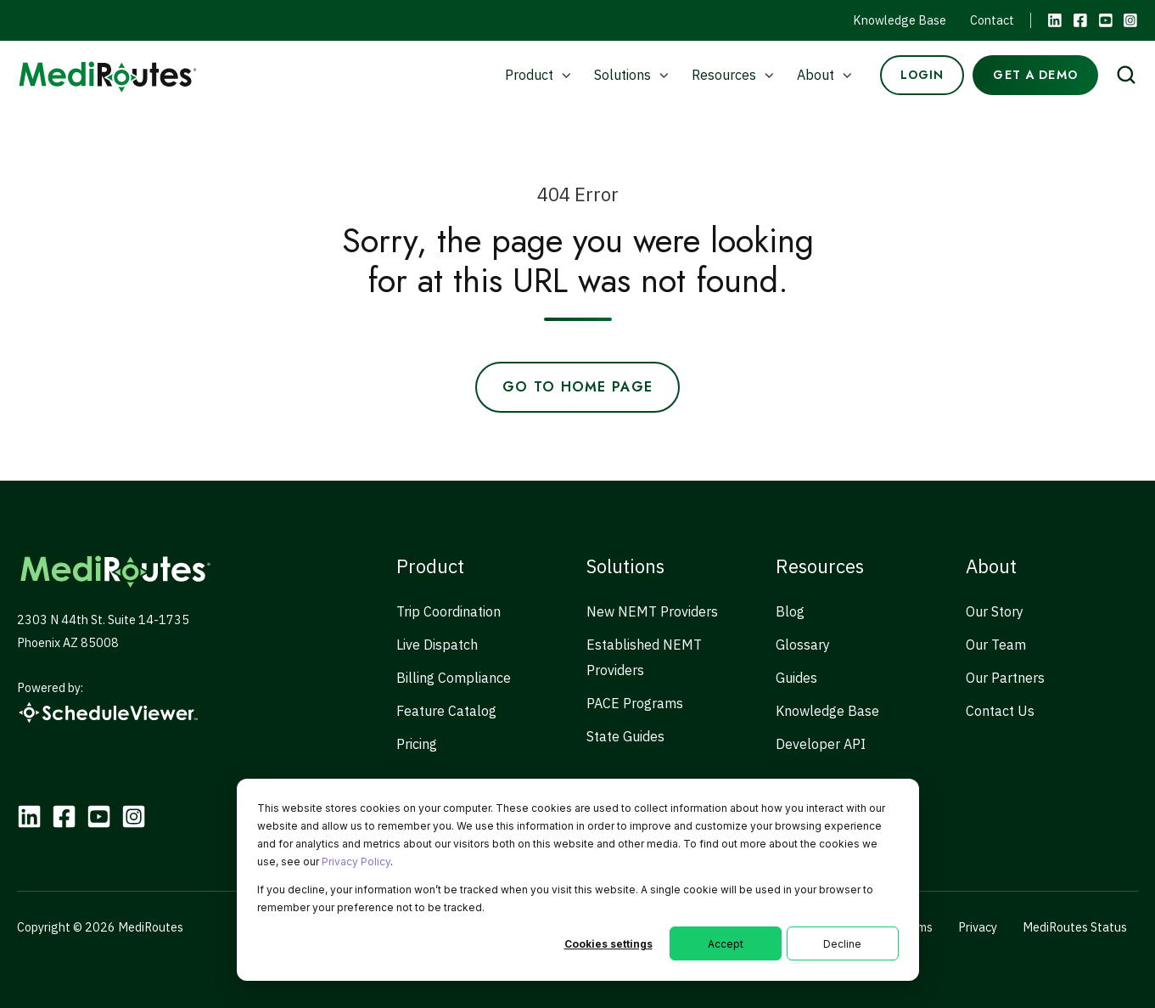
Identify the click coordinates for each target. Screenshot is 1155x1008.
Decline (842, 944)
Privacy (977, 927)
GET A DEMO (1035, 74)
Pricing (416, 743)
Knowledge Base (899, 20)
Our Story (994, 611)
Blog (790, 611)
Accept (725, 944)
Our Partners (1005, 677)
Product (529, 74)
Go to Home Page (577, 387)
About (815, 74)
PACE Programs (634, 703)
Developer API (821, 743)
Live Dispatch (437, 644)
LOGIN (922, 74)
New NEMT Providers (652, 611)
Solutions (622, 74)
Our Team (996, 644)
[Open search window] (1126, 75)
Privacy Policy (356, 861)
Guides (796, 677)
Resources (724, 74)
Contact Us (1000, 710)
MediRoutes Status (1075, 927)
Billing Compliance (453, 677)
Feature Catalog (446, 710)
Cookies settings (608, 944)
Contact (992, 20)
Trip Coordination (448, 611)
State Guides (625, 736)
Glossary (803, 644)
